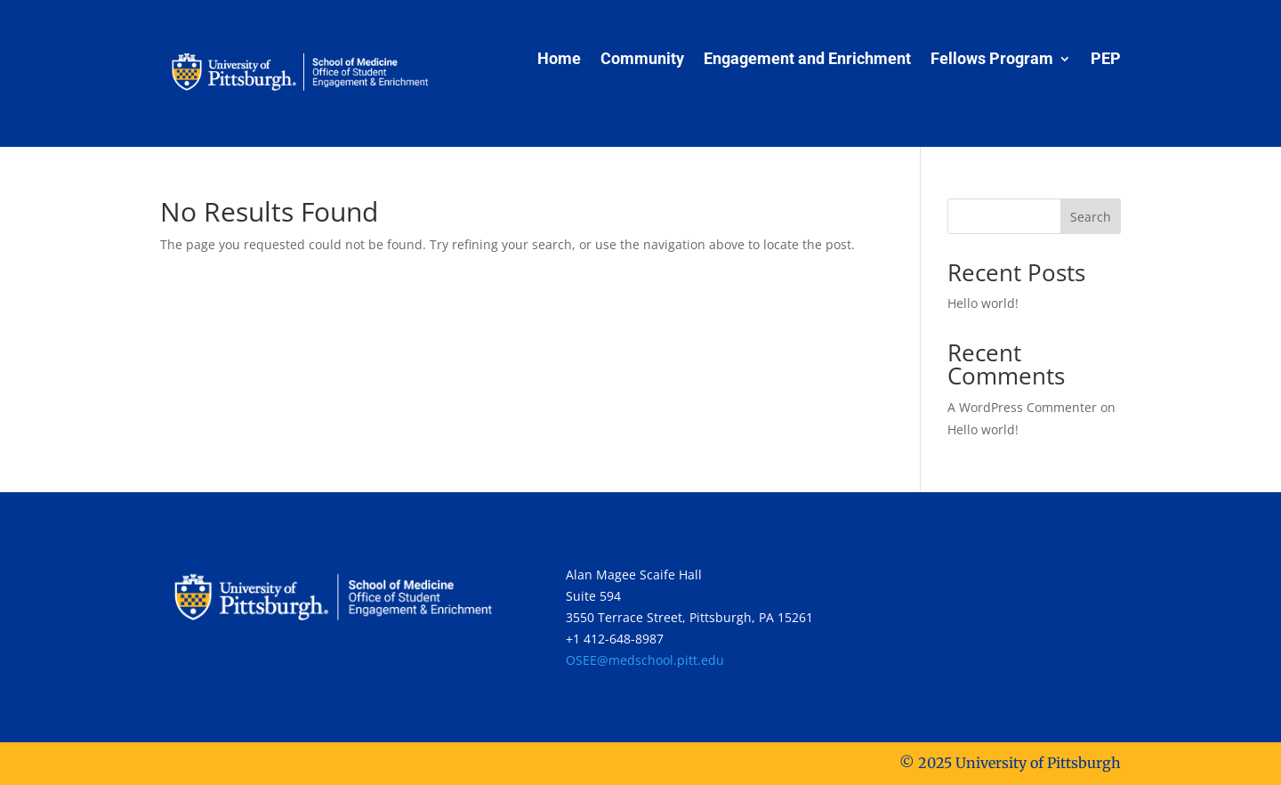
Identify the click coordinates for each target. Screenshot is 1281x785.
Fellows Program (992, 60)
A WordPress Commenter (1022, 407)
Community (642, 60)
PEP (1106, 60)
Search (1090, 216)
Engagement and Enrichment (807, 60)
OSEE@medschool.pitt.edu (645, 659)
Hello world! (983, 303)
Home (559, 60)
